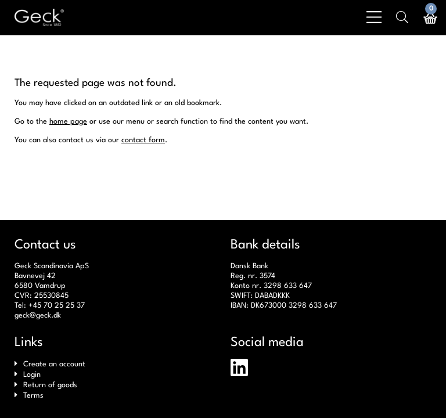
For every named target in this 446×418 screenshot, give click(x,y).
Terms (33, 395)
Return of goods (50, 385)
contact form (143, 140)
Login (32, 375)
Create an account (54, 364)
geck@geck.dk (38, 315)
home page (68, 121)
